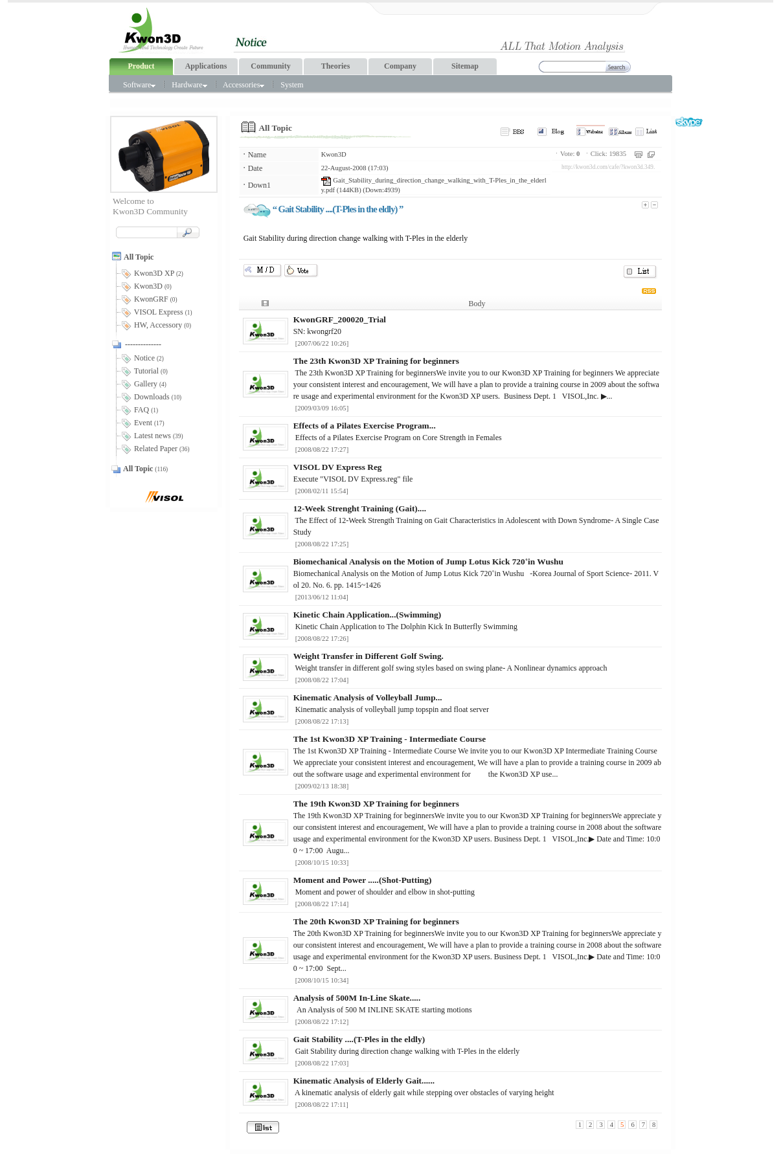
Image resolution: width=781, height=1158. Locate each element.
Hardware (189, 84)
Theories (335, 66)
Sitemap (465, 66)
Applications (206, 66)
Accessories (243, 84)
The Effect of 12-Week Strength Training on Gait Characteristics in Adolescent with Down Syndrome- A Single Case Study (476, 520)
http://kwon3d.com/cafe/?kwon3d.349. (608, 167)
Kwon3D (333, 154)
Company (400, 66)
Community (270, 66)
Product (141, 66)
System (291, 84)
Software (139, 84)
